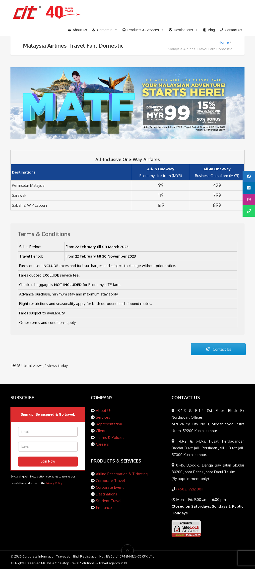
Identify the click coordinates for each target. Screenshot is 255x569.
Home (224, 42)
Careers (102, 444)
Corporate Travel (110, 480)
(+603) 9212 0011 (189, 489)
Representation (109, 424)
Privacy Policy (54, 483)
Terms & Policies (110, 437)
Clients (101, 430)
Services (103, 417)
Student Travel (109, 500)
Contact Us (218, 349)
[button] (143, 30)
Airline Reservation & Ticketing (122, 474)
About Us (104, 410)
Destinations (106, 494)
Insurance (104, 507)
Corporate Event (110, 487)
